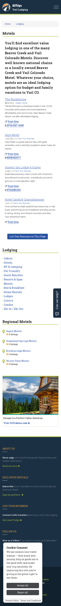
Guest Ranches (13, 275)
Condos (8, 304)
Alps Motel (12, 135)
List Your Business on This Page (27, 236)
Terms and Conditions (30, 600)
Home (8, 24)
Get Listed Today (12, 520)
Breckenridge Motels (18, 350)
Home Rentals (13, 292)
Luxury (8, 300)
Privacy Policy (12, 600)
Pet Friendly (12, 271)
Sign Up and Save (12, 494)
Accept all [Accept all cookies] (22, 585)
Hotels (8, 262)
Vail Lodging (20, 9)
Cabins (8, 258)
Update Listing (21, 103)
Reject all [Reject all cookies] (22, 592)
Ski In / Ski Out (13, 308)
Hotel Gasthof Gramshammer (24, 200)
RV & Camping (13, 266)
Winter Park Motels (17, 360)
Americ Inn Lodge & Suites (23, 167)
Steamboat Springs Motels (21, 341)
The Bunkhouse (15, 99)
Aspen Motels (14, 331)
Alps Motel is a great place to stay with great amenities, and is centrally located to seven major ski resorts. (30, 145)
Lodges (8, 296)
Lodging (20, 24)
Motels (8, 283)
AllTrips (17, 5)
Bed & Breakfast (14, 287)
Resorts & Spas (13, 279)
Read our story (11, 465)
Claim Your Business (26, 139)
